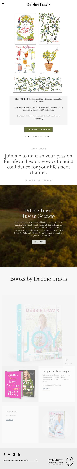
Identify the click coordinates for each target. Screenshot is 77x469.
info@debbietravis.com (56, 463)
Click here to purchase (38, 133)
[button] (26, 140)
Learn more (38, 242)
